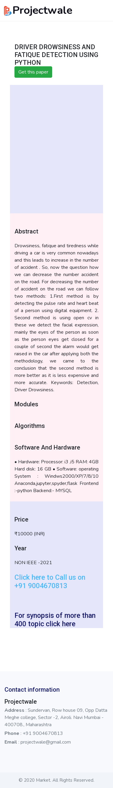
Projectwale (37, 10)
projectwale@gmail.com (45, 742)
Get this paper (33, 72)
